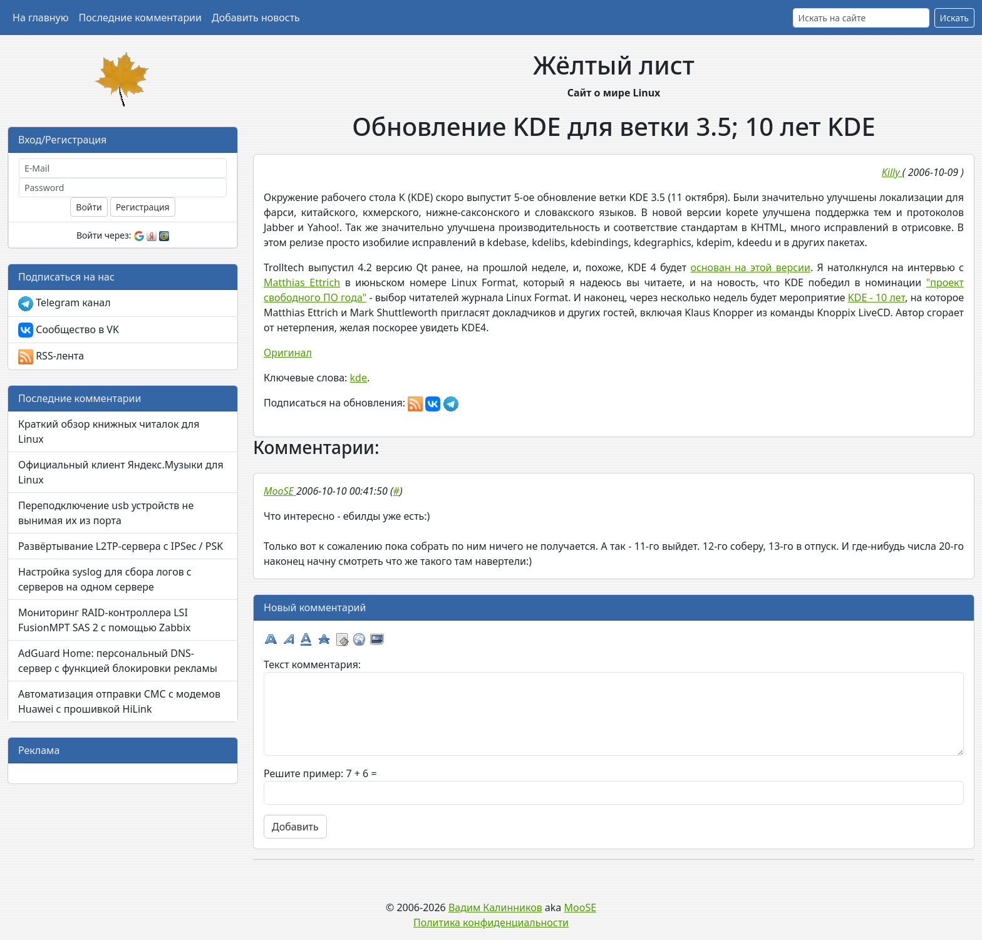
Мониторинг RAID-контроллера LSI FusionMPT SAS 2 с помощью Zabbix (104, 620)
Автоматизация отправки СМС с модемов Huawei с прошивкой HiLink (119, 701)
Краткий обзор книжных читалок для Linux (108, 431)
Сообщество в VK (68, 330)
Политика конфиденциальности (491, 922)
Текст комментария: (312, 664)
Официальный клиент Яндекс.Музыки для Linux (121, 472)
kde (358, 378)
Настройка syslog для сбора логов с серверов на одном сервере (105, 579)
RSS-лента (51, 356)
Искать (954, 18)
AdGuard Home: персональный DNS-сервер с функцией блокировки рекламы (117, 660)
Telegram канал (64, 303)
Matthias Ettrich (302, 282)
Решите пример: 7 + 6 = (320, 773)
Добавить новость (256, 17)
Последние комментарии (140, 17)
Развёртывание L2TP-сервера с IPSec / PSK (120, 546)
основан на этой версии (750, 267)
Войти (88, 207)
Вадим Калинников (495, 907)
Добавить (295, 827)
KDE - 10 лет (876, 297)
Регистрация (143, 207)
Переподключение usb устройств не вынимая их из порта (106, 512)
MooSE (580, 907)
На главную (41, 17)
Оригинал (288, 352)
